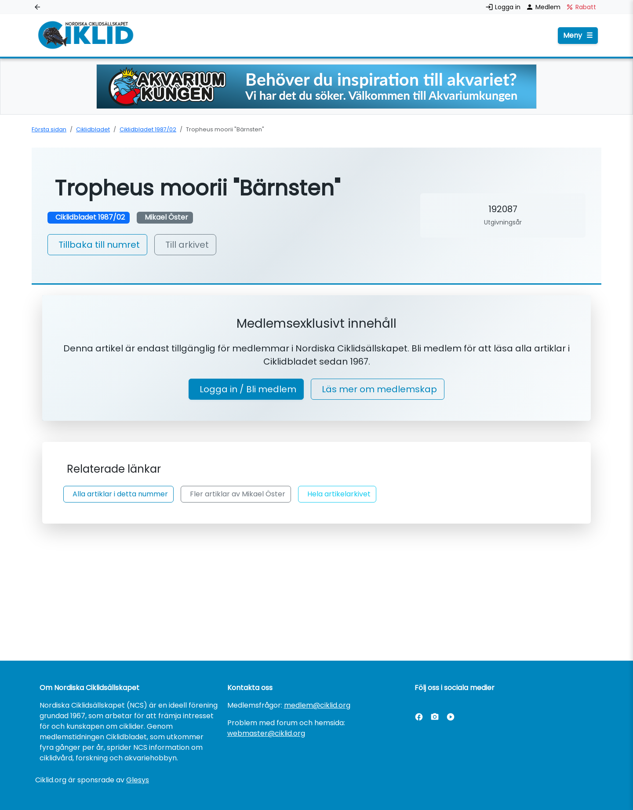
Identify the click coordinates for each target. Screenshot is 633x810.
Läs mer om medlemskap (379, 389)
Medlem (544, 7)
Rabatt (581, 7)
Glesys (137, 780)
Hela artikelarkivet (339, 494)
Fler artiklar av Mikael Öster (237, 494)
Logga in (503, 7)
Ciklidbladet (93, 129)
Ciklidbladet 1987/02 (148, 129)
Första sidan (49, 129)
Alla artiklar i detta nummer (120, 494)
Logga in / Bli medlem (248, 389)
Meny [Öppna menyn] (578, 35)
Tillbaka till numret (99, 245)
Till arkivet (187, 245)
